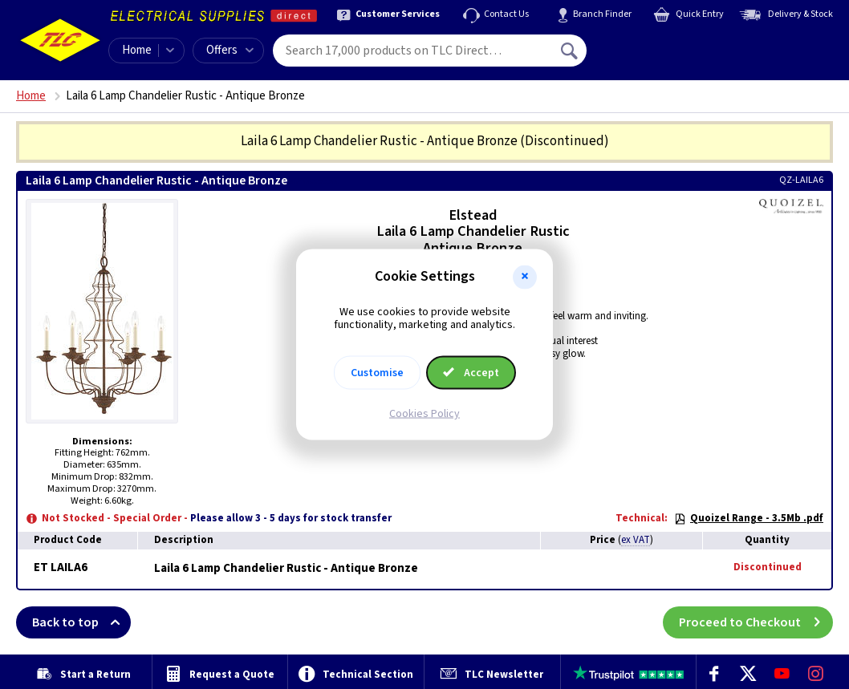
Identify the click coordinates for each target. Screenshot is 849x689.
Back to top (81, 622)
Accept (471, 373)
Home (137, 50)
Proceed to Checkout (756, 622)
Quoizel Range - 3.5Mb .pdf (748, 518)
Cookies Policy (424, 414)
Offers (230, 50)
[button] (525, 277)
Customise (377, 373)
